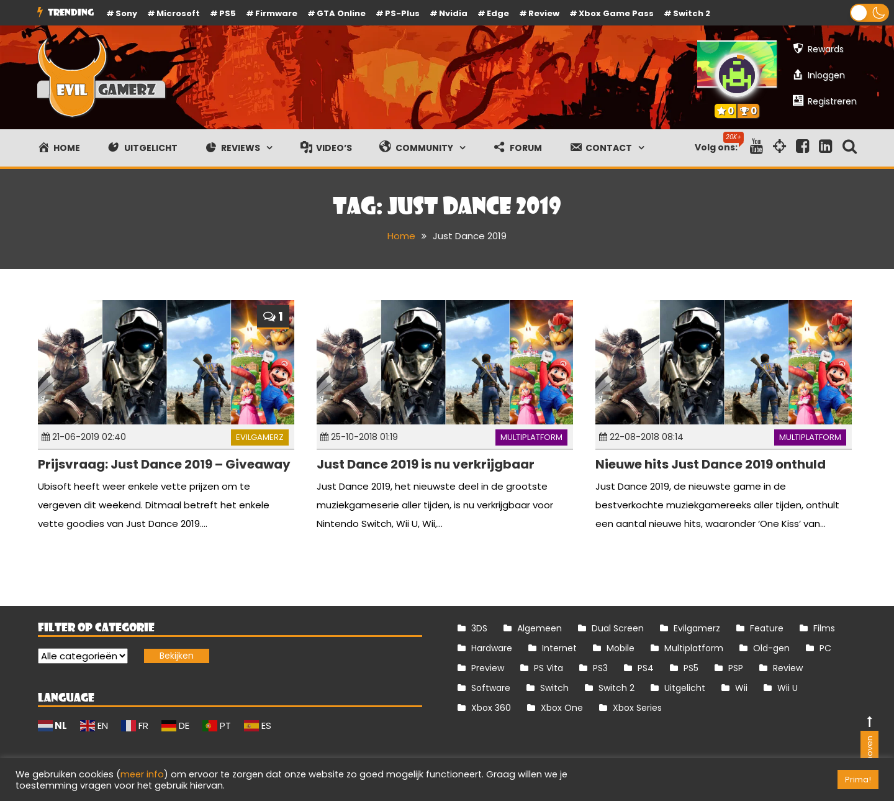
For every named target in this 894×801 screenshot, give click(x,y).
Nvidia (453, 13)
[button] (869, 13)
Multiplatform (531, 437)
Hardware (491, 648)
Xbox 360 (491, 708)
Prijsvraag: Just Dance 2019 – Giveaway (164, 464)
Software (490, 688)
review (543, 13)
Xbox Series (637, 708)
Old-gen (771, 648)
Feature (766, 628)
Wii (741, 688)
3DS (479, 628)
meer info (142, 774)
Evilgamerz (260, 437)
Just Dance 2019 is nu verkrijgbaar (426, 464)
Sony (126, 13)
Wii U (787, 688)
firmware (276, 13)
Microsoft (178, 13)
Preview (487, 668)
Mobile (620, 648)
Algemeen (539, 628)
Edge (498, 13)
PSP (735, 668)
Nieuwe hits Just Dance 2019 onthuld (710, 464)
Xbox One (562, 708)
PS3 (600, 668)
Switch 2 (691, 13)
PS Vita (548, 668)
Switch (554, 688)
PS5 (227, 13)
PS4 (646, 668)
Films (824, 628)
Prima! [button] (858, 779)
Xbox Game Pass (616, 13)
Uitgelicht (684, 688)
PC (825, 648)
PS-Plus (402, 13)
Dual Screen (618, 628)
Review (788, 668)
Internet (559, 648)
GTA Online (341, 13)
